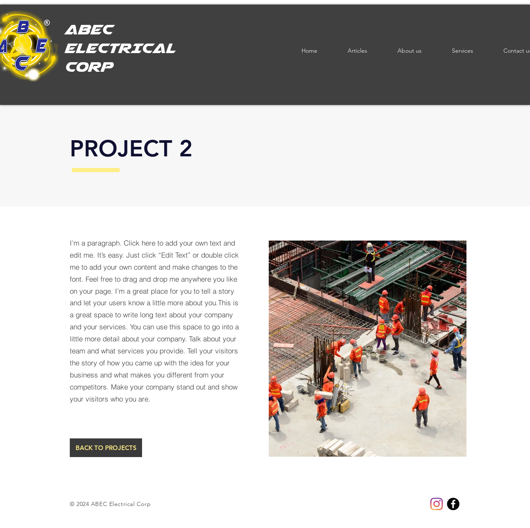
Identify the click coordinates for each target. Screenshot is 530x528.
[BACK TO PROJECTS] (106, 447)
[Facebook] (453, 504)
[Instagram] (436, 504)
